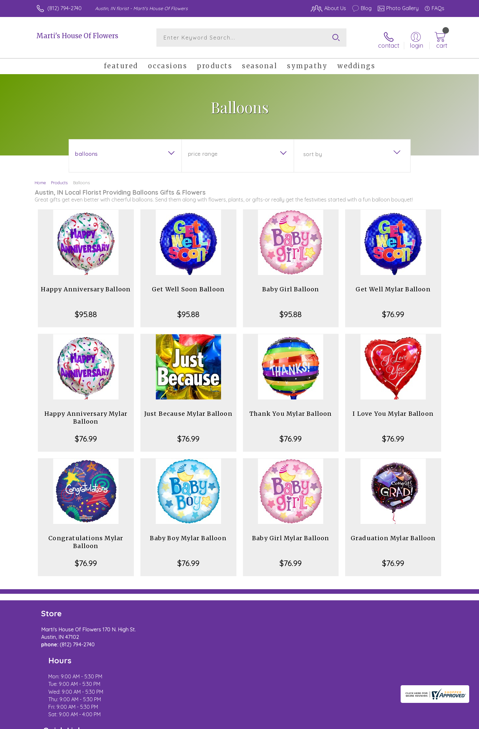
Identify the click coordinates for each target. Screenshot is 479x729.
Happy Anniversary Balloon (86, 285)
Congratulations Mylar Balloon (85, 538)
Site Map (427, 722)
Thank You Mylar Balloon (290, 410)
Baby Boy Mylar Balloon (188, 534)
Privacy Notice (340, 722)
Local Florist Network (386, 722)
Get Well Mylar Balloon (393, 285)
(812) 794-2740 (64, 8)
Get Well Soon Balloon (188, 285)
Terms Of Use (301, 722)
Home (40, 179)
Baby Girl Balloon (290, 285)
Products (59, 179)
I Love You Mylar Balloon (393, 410)
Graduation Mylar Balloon (393, 534)
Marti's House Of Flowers (77, 36)
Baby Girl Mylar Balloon (290, 534)
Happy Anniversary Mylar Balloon (86, 414)
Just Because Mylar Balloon (188, 410)
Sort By (312, 150)
